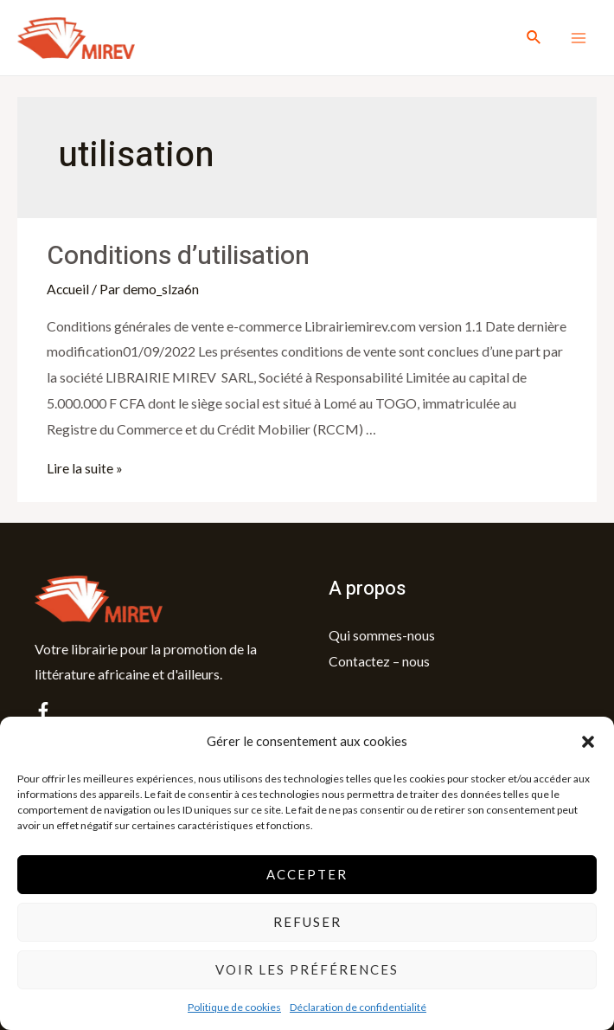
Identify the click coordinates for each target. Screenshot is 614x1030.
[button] (588, 741)
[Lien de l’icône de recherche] (534, 37)
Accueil (69, 288)
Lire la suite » (85, 468)
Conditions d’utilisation (178, 256)
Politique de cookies (234, 1007)
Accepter (307, 874)
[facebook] (43, 709)
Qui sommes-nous (382, 634)
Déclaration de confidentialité (358, 1007)
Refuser (307, 922)
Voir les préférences (307, 969)
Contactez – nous (380, 660)
